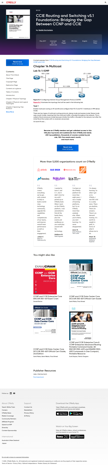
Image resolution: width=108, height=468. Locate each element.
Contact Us (28, 407)
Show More (10, 112)
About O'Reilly (8, 403)
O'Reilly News (6, 413)
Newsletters (28, 410)
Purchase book (38, 377)
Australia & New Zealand (10, 440)
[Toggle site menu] (2, 2)
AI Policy (27, 416)
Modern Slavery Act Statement (47, 463)
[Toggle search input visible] (105, 2)
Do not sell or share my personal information (15, 457)
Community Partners (9, 419)
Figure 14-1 (37, 102)
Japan (4, 443)
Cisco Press (95, 42)
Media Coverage (8, 416)
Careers (4, 410)
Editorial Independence (30, 463)
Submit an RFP (7, 425)
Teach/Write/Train (8, 407)
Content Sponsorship (9, 430)
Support (27, 403)
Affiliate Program (8, 422)
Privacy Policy (29, 413)
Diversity (5, 428)
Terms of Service (7, 463)
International (7, 436)
